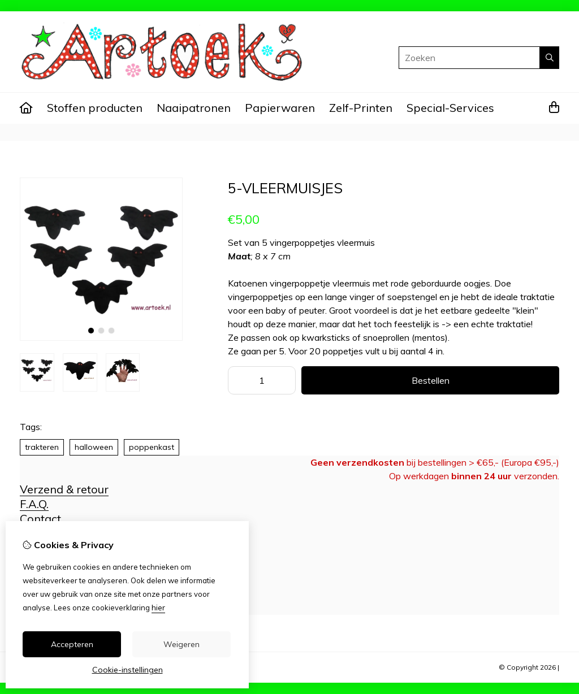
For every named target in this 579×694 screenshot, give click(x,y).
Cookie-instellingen (127, 670)
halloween (94, 447)
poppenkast (151, 447)
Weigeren (181, 644)
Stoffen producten (94, 108)
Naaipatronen (194, 108)
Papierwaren (280, 108)
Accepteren (72, 644)
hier (158, 607)
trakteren (42, 447)
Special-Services (450, 108)
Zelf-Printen (360, 108)
